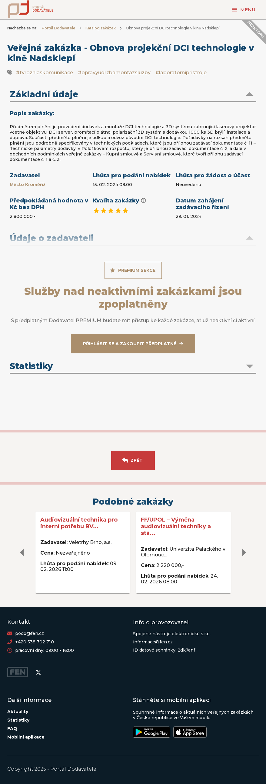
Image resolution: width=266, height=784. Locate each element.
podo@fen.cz (29, 633)
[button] (133, 95)
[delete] (22, 552)
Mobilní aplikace (26, 737)
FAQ (12, 728)
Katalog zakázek (100, 28)
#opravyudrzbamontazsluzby (114, 72)
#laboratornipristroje (181, 72)
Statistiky (18, 720)
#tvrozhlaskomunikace (44, 72)
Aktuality (17, 711)
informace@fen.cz (153, 642)
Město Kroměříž (27, 184)
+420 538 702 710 (34, 642)
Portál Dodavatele (58, 28)
